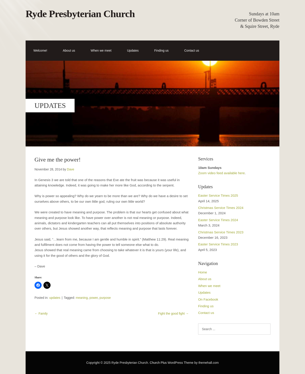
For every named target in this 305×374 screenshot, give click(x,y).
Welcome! (40, 50)
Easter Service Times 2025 (218, 195)
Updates (133, 50)
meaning (82, 297)
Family (41, 313)
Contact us (191, 50)
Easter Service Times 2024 (218, 220)
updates (54, 297)
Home (202, 272)
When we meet (101, 50)
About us (69, 50)
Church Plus (158, 362)
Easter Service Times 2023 (218, 244)
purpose (105, 297)
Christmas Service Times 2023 (220, 232)
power (93, 297)
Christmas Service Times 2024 (220, 208)
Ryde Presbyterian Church (80, 13)
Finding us (161, 50)
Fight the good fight (173, 313)
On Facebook (208, 299)
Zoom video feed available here (221, 173)
